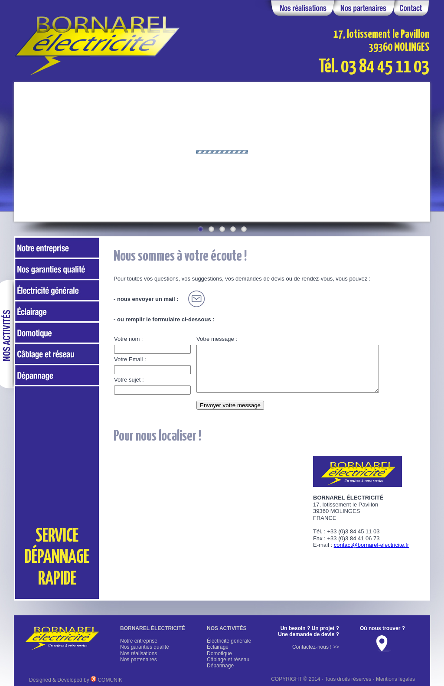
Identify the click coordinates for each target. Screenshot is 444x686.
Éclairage (218, 647)
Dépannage (220, 666)
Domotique (219, 653)
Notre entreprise (138, 641)
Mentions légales (395, 679)
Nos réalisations (138, 653)
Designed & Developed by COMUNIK (75, 680)
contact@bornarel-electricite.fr (371, 545)
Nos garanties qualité (144, 647)
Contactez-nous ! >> (315, 647)
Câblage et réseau (228, 660)
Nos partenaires (138, 660)
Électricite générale (229, 641)
